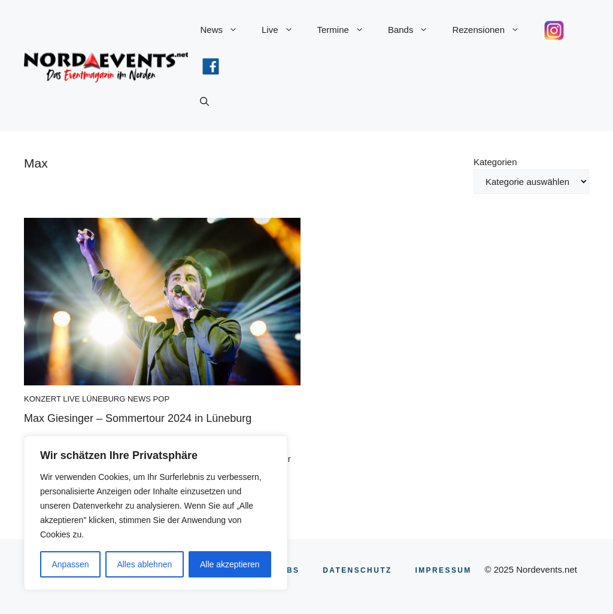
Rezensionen (492, 30)
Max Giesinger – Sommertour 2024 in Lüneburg (137, 418)
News (225, 30)
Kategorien (495, 162)
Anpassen (70, 564)
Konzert (42, 398)
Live (283, 30)
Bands (414, 30)
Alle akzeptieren (230, 564)
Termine (346, 30)
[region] (155, 513)
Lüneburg (103, 398)
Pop (161, 398)
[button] (204, 102)
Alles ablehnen (144, 564)
